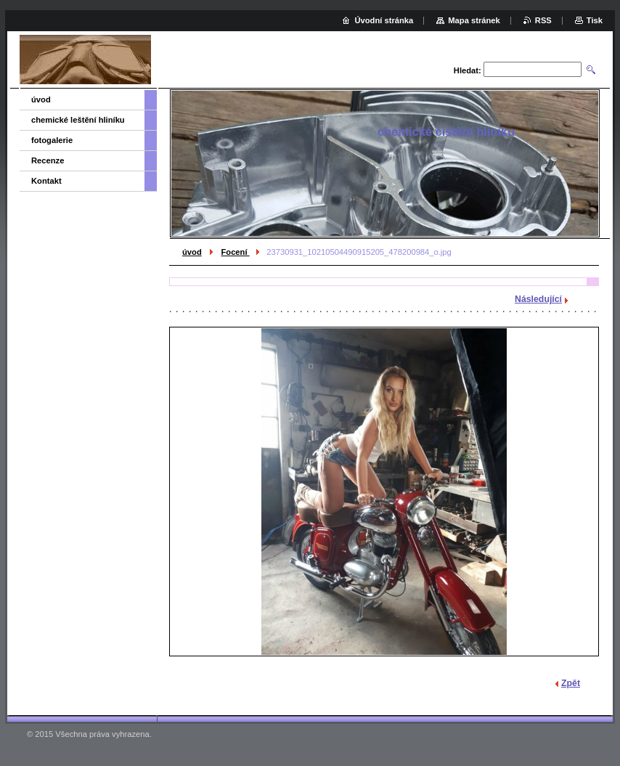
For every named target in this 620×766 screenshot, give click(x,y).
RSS (543, 20)
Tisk (595, 20)
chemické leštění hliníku (78, 119)
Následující (538, 299)
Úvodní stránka (383, 20)
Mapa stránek (474, 20)
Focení (235, 252)
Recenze (47, 160)
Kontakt (46, 180)
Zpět (570, 683)
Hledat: (467, 70)
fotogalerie (52, 140)
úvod (192, 252)
